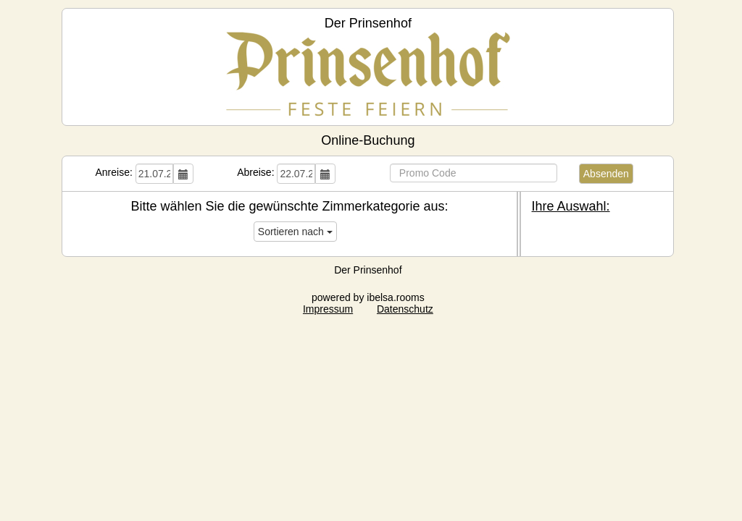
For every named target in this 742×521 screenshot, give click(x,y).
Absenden (606, 173)
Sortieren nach (295, 231)
